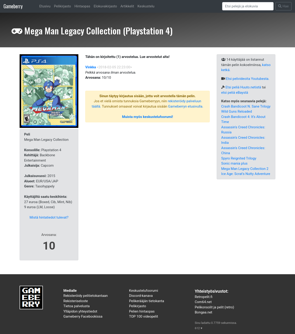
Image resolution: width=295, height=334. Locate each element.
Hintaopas (82, 6)
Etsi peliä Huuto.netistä (243, 87)
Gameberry (13, 6)
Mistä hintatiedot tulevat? (49, 217)
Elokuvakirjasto (105, 6)
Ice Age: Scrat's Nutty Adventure (245, 174)
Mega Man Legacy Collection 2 (244, 169)
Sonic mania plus (234, 163)
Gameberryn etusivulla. (185, 106)
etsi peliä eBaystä (234, 92)
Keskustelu (146, 6)
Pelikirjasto (62, 6)
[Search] (248, 6)
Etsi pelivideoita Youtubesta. (247, 79)
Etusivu (45, 6)
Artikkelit (127, 6)
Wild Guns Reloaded (236, 111)
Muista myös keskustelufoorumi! (147, 117)
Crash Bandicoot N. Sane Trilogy (246, 106)
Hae (283, 6)
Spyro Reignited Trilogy (238, 158)
